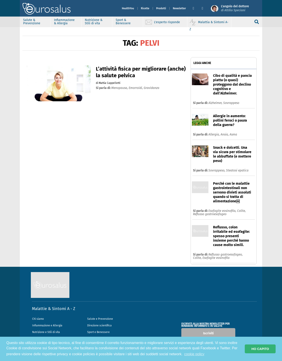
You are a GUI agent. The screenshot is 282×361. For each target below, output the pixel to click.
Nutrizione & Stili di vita (93, 21)
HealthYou (128, 8)
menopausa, (120, 88)
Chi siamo (38, 318)
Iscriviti (208, 333)
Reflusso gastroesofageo (209, 214)
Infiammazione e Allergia (47, 325)
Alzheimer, (215, 103)
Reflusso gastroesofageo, (225, 254)
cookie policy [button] (194, 354)
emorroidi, (136, 88)
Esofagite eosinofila (216, 258)
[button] (195, 8)
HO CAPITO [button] (260, 349)
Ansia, (225, 134)
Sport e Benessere (98, 332)
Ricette (145, 8)
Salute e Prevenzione (100, 318)
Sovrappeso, (217, 170)
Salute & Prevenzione (31, 21)
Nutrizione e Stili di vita (46, 332)
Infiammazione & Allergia (64, 21)
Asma (233, 134)
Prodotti (161, 8)
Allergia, (214, 134)
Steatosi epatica (237, 170)
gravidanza (151, 88)
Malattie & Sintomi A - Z (53, 308)
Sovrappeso (231, 103)
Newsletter (179, 8)
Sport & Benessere (123, 21)
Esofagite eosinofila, (222, 211)
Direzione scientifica (99, 325)
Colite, (241, 211)
